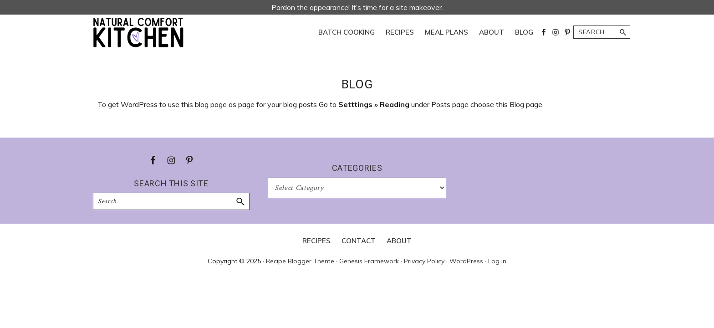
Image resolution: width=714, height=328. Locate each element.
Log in (497, 261)
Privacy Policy (424, 261)
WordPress (466, 261)
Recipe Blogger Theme (300, 261)
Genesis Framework (369, 261)
